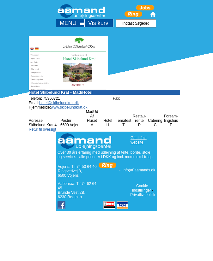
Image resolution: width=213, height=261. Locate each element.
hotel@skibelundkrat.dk (59, 103)
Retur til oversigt (42, 129)
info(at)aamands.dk (139, 170)
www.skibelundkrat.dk (69, 107)
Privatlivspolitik (142, 195)
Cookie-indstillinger (141, 188)
